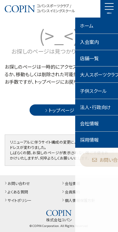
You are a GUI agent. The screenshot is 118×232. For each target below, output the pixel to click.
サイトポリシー (17, 200)
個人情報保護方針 (78, 200)
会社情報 (70, 183)
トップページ (59, 110)
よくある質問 (16, 191)
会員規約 (70, 191)
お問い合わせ (17, 183)
